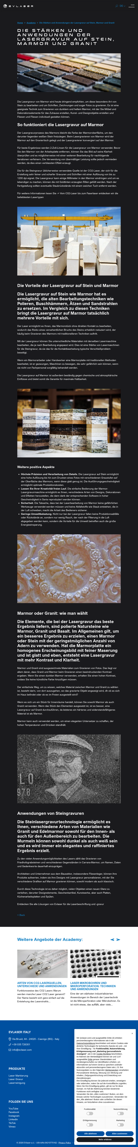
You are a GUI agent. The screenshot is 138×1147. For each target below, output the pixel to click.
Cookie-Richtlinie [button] (103, 1054)
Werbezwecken (111, 1070)
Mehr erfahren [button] (105, 1139)
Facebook (14, 1112)
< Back (21, 915)
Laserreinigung (17, 1083)
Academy (31, 23)
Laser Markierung (18, 1075)
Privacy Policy (65, 1143)
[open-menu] (131, 6)
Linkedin (13, 1119)
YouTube (13, 1108)
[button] (123, 6)
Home (20, 23)
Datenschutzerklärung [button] (86, 1043)
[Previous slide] (112, 939)
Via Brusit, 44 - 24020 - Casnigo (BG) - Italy (35, 1039)
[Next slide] (118, 939)
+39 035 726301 (21, 1044)
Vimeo (12, 1126)
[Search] (117, 6)
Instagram (14, 1115)
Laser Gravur (16, 1079)
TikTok (12, 1123)
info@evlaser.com (22, 1049)
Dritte (90, 1059)
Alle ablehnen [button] (90, 1134)
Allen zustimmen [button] (119, 1134)
